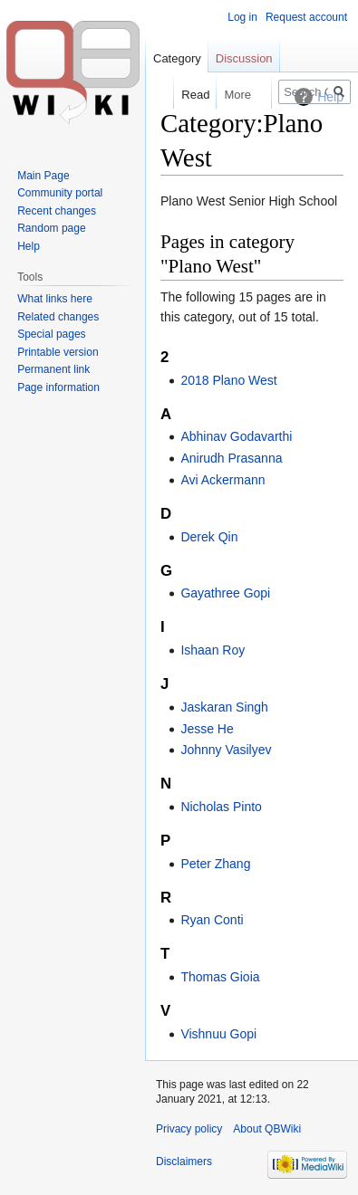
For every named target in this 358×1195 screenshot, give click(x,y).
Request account (306, 17)
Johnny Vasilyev (225, 749)
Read (186, 94)
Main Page (43, 175)
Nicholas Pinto (221, 806)
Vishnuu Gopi (218, 1034)
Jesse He (206, 729)
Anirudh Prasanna (231, 458)
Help (28, 246)
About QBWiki (267, 1129)
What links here (54, 298)
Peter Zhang (215, 863)
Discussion (244, 58)
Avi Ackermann (222, 480)
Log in (242, 17)
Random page (51, 228)
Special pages (51, 334)
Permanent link (53, 369)
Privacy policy (189, 1129)
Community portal (59, 192)
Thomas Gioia (219, 977)
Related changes (58, 317)
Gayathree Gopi (225, 593)
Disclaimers (184, 1161)
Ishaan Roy (212, 650)
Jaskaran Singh (224, 707)
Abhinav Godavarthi (236, 436)
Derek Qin (208, 537)
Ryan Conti (211, 920)
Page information (58, 387)
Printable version (57, 352)
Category (177, 58)
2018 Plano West (228, 380)
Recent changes (56, 211)
